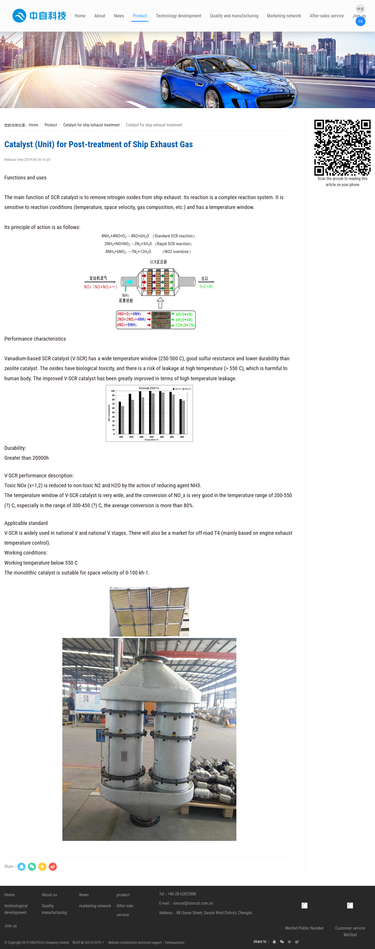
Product (50, 125)
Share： (10, 866)
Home (33, 125)
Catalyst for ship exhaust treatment (90, 125)
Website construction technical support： (135, 943)
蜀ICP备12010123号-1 (88, 943)
